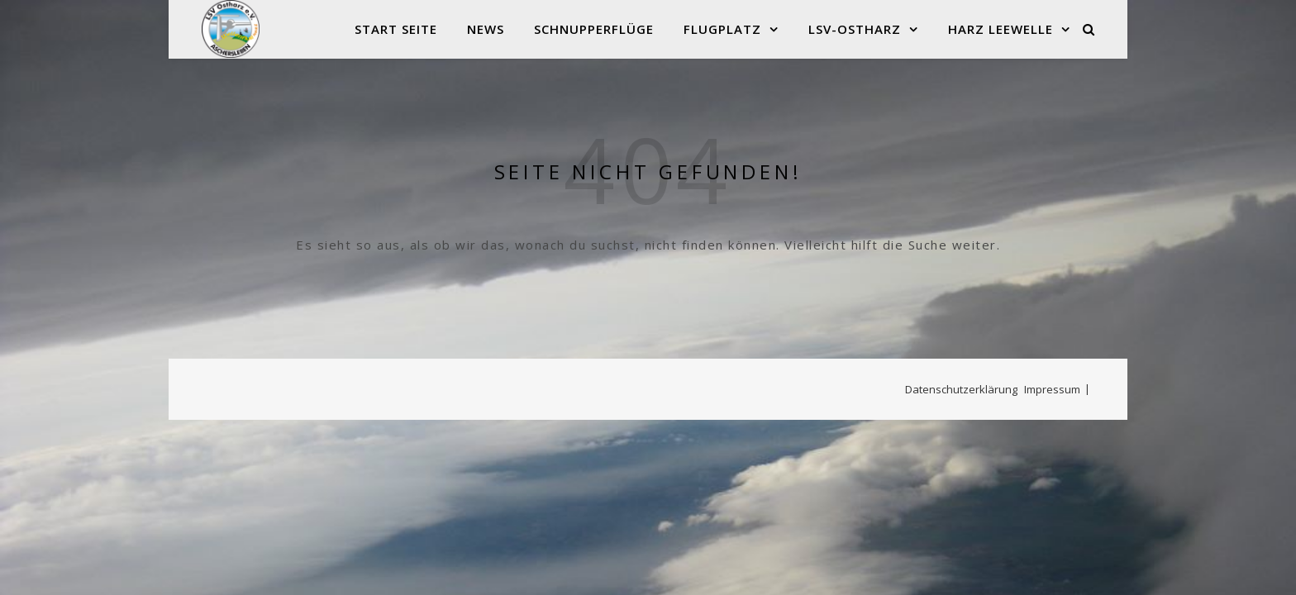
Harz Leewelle (1000, 29)
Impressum (1052, 389)
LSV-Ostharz (854, 29)
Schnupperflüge (594, 29)
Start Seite (396, 29)
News (485, 29)
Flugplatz (722, 29)
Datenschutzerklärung (961, 389)
